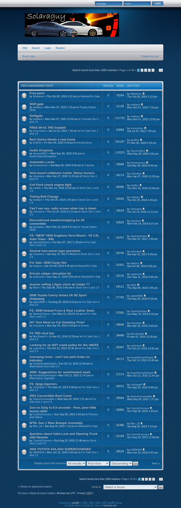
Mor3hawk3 (39, 336)
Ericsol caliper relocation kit (50, 273)
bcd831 (37, 142)
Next (154, 463)
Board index (28, 56)
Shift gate (36, 104)
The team (23, 493)
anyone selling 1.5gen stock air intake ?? (59, 284)
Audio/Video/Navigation (42, 156)
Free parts (37, 93)
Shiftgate (36, 116)
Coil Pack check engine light (50, 184)
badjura (37, 265)
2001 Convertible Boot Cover (50, 396)
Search (36, 48)
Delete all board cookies (42, 493)
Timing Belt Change (44, 196)
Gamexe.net (109, 505)
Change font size (150, 56)
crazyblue (38, 325)
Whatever (38, 96)
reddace (37, 107)
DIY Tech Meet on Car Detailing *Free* (57, 322)
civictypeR (39, 387)
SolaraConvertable (43, 399)
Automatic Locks (41, 162)
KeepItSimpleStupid (44, 363)
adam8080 (39, 302)
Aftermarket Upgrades (42, 378)
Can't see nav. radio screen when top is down (62, 208)
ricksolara (38, 176)
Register (60, 48)
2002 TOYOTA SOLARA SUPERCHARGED (60, 449)
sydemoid (38, 276)
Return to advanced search (36, 486)
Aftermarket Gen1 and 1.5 (44, 366)
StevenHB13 (40, 153)
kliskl (36, 287)
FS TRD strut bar (41, 333)
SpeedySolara (41, 242)
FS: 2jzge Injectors (43, 384)
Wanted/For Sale (90, 96)
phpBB (75, 503)
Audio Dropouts (41, 150)
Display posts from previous (60, 463)
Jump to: (97, 486)
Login (48, 48)
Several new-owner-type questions (55, 251)
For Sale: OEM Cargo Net (47, 262)
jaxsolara (38, 226)
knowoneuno (40, 165)
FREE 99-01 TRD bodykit (47, 127)
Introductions (84, 142)
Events (85, 325)
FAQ (24, 48)
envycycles (39, 130)
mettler (37, 187)
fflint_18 (37, 426)
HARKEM (38, 452)
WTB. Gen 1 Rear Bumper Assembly (56, 423)
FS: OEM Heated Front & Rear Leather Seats (62, 310)
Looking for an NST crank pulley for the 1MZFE (64, 345)
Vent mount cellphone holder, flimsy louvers (62, 173)
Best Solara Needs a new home (52, 139)
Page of (126, 70)
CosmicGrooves (42, 414)
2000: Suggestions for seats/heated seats (59, 372)
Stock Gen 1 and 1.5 (87, 287)
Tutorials (89, 165)
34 (161, 70)
